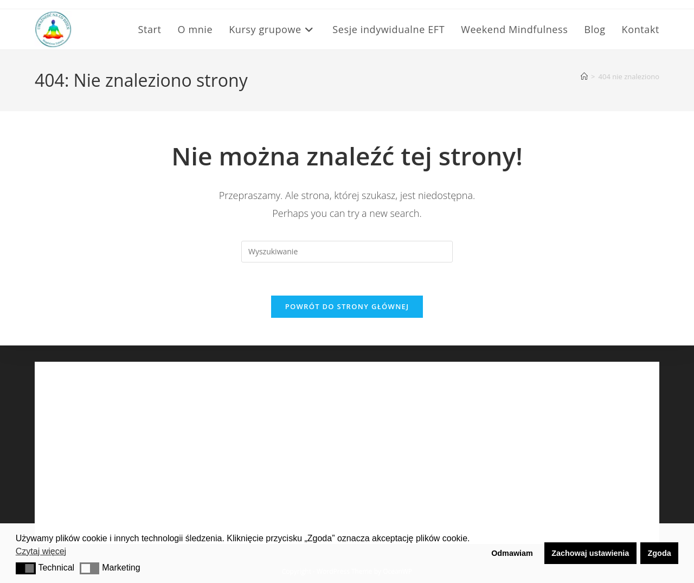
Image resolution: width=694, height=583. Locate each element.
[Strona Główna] (584, 76)
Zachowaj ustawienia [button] (590, 553)
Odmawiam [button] (512, 553)
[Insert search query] (347, 251)
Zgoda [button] (659, 553)
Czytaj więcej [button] (41, 551)
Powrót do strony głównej (347, 306)
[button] (26, 568)
